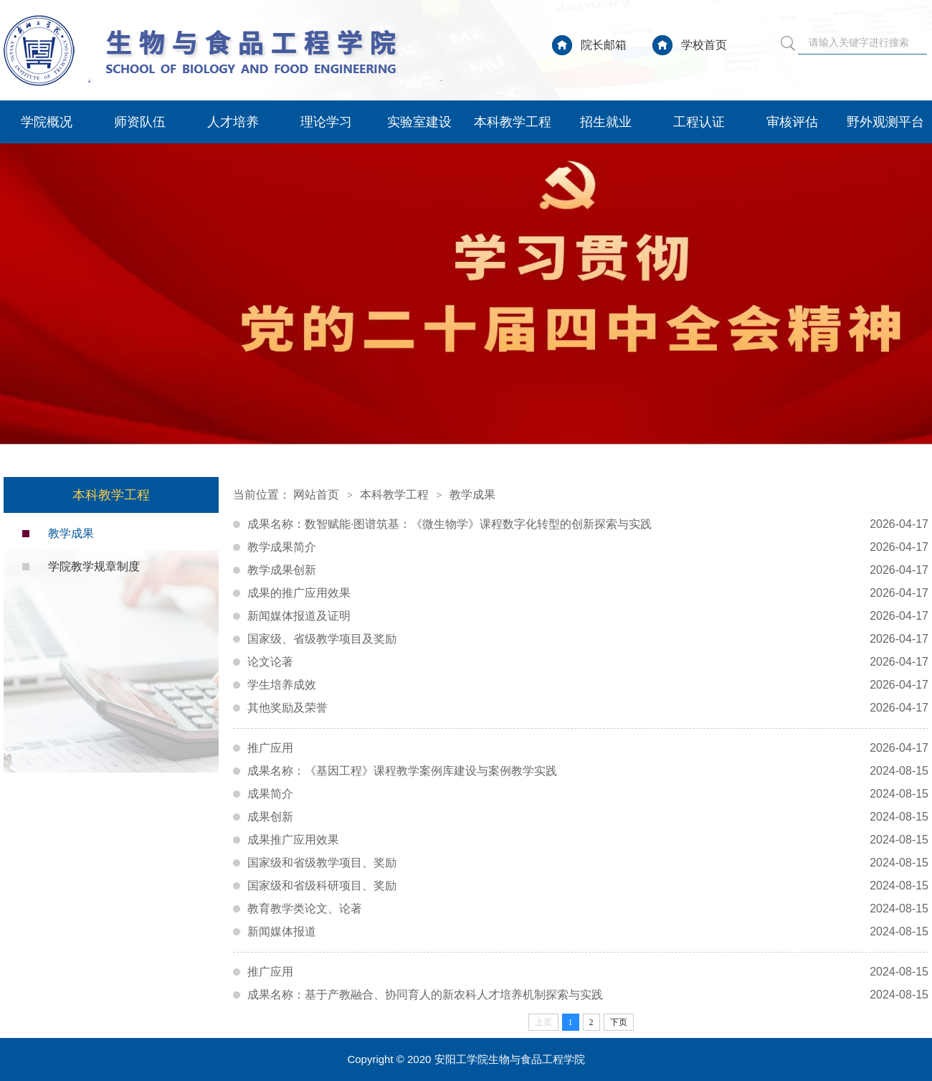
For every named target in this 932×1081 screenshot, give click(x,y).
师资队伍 (140, 122)
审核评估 (792, 122)
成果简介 (587, 794)
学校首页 (704, 45)
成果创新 (587, 817)
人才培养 (233, 122)
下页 (618, 1022)
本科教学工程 (512, 122)
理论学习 (326, 122)
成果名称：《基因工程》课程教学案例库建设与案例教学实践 (587, 771)
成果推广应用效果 (587, 840)
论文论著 (587, 662)
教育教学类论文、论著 (587, 908)
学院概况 (46, 122)
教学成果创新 (587, 570)
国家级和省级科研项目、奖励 (587, 885)
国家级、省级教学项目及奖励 (587, 639)
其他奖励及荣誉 (587, 708)
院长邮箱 (604, 45)
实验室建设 (419, 122)
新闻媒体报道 (587, 931)
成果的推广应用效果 (587, 593)
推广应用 (587, 748)
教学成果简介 (587, 547)
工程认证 (699, 122)
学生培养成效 (587, 685)
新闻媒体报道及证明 (587, 616)
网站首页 (316, 494)
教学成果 (71, 533)
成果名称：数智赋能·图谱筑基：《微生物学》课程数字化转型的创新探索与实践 (587, 524)
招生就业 (606, 122)
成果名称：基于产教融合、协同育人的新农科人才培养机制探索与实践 (587, 994)
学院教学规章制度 (94, 566)
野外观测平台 (885, 122)
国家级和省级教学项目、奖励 (587, 862)
